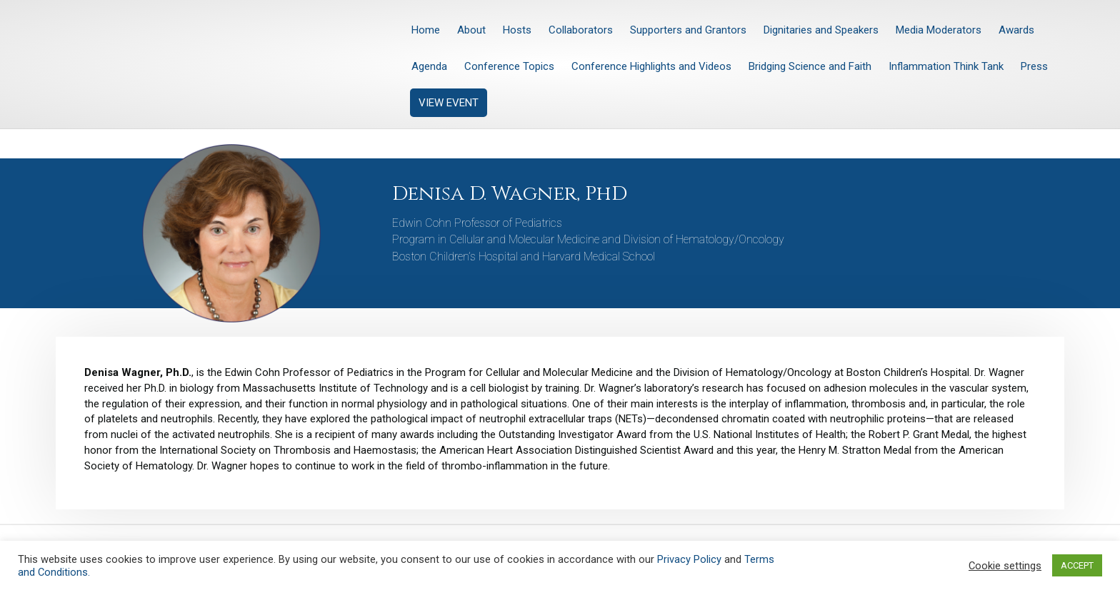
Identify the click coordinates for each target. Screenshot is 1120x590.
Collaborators (581, 30)
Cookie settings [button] (1005, 565)
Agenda (429, 66)
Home (425, 30)
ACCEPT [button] (1077, 565)
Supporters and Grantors (688, 30)
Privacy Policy (689, 559)
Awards (1016, 30)
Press (1034, 66)
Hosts (517, 30)
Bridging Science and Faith (810, 66)
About (471, 30)
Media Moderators (938, 30)
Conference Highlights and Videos (651, 66)
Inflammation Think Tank (946, 66)
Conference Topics (509, 66)
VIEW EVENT (449, 102)
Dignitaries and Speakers (821, 30)
